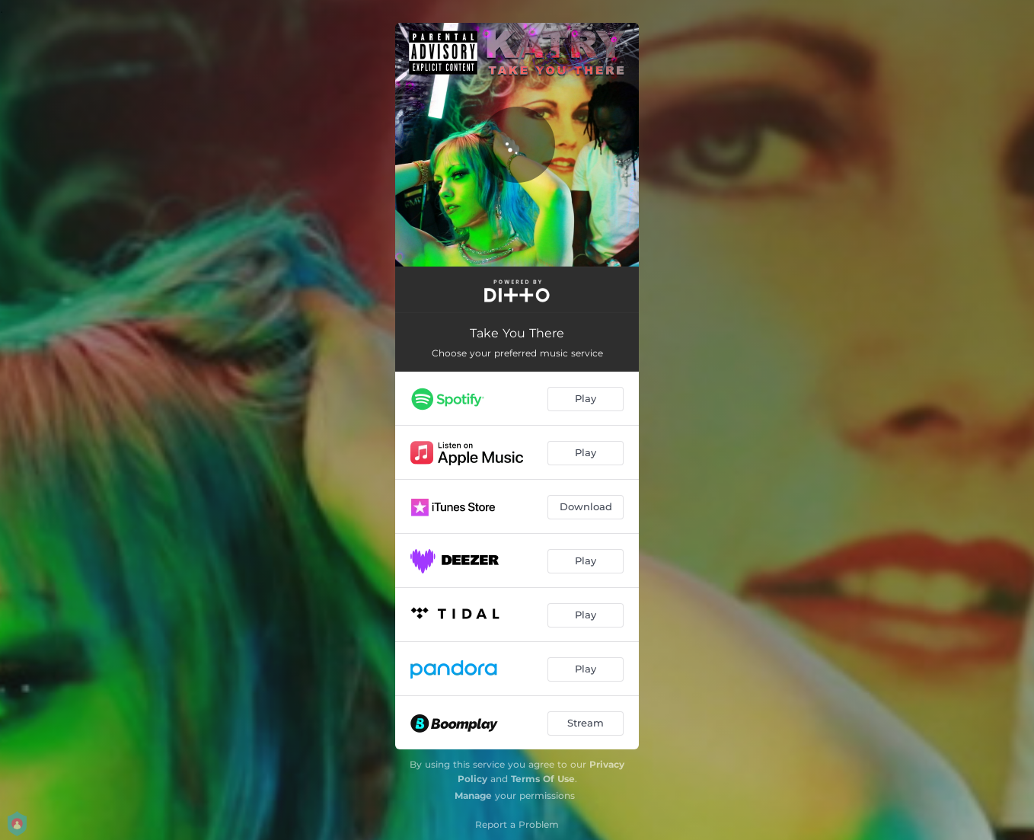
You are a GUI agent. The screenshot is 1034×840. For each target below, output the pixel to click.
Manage (473, 795)
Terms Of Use (543, 778)
